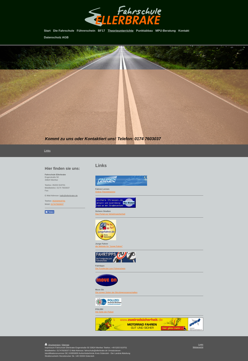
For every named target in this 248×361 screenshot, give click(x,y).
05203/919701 (58, 201)
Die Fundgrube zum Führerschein (110, 268)
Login (200, 344)
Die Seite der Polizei (104, 312)
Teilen (49, 212)
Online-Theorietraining (105, 192)
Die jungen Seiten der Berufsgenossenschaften (116, 292)
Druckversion (53, 345)
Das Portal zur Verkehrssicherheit (110, 214)
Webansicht (198, 347)
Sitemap (65, 345)
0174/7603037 (57, 204)
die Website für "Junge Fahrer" (109, 246)
